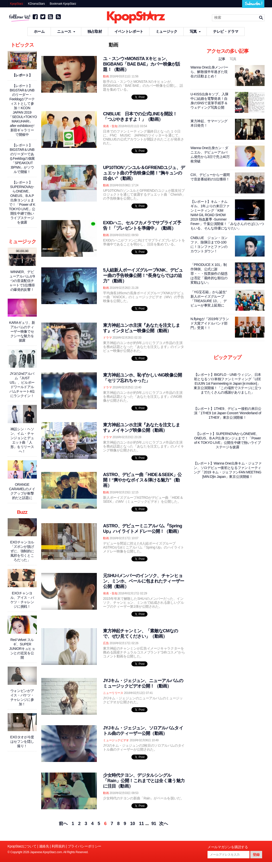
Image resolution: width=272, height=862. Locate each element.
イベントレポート (128, 31)
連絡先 (44, 846)
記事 (222, 59)
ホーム (39, 31)
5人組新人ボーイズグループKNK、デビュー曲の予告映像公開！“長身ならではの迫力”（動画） (143, 275)
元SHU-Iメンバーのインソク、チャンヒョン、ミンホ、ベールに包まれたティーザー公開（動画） (143, 581)
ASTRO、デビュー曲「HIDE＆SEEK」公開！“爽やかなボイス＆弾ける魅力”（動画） (142, 480)
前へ (63, 823)
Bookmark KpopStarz (63, 3)
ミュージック (166, 31)
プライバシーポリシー (84, 846)
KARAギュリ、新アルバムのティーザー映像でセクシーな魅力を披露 (22, 331)
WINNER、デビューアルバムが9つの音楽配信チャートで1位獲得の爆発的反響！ (22, 281)
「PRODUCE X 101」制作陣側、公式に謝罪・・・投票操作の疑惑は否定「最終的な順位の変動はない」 (209, 273)
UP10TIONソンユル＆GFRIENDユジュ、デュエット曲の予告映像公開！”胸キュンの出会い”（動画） (144, 173)
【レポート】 (22, 75)
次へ (163, 823)
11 (141, 823)
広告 (106, 643)
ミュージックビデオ (116, 740)
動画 (106, 76)
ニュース (66, 31)
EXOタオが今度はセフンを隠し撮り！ (22, 741)
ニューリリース (113, 693)
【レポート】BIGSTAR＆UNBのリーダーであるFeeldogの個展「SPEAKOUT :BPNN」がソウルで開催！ (22, 158)
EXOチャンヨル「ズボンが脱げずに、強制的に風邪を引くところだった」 (22, 551)
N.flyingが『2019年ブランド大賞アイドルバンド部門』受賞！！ (209, 323)
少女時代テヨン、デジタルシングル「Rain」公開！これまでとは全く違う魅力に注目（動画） (144, 781)
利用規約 (58, 846)
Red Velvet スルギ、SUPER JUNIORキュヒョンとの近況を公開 (22, 648)
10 (132, 823)
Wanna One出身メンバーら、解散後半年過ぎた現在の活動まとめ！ (209, 71)
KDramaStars (36, 3)
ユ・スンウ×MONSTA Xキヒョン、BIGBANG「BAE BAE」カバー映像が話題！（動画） (141, 64)
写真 (195, 31)
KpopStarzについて (22, 846)
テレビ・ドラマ (225, 31)
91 (153, 823)
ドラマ (107, 337)
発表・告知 (110, 126)
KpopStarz (16, 3)
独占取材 (94, 31)
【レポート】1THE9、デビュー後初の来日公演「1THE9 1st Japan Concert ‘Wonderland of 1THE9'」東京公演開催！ (227, 413)
